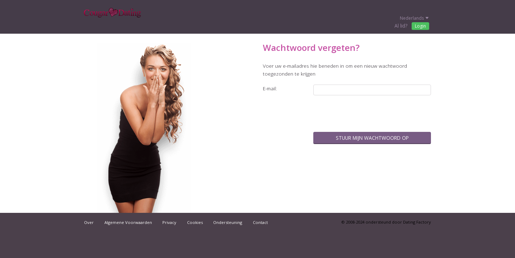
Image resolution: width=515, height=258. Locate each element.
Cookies (195, 222)
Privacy (169, 222)
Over (89, 222)
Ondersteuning (227, 222)
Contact (260, 222)
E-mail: (270, 88)
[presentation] (376, 114)
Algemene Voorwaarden (128, 222)
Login (420, 26)
